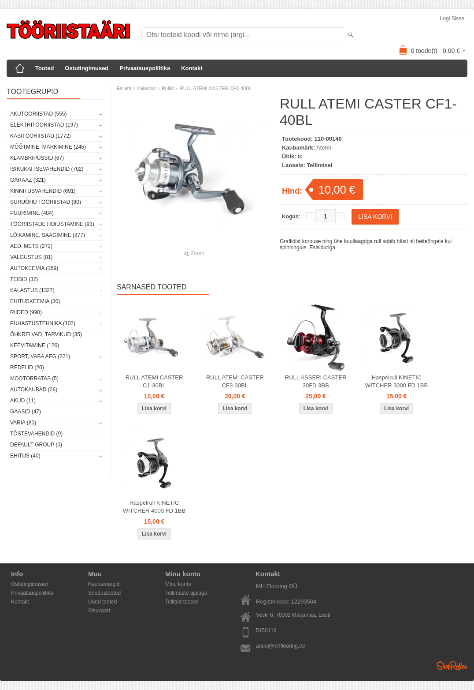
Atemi (323, 147)
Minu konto (178, 584)
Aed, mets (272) (31, 246)
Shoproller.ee (452, 665)
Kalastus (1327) (32, 290)
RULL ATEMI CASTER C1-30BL (154, 381)
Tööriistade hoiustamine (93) (52, 224)
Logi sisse (452, 18)
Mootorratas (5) (34, 378)
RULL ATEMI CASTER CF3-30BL (235, 381)
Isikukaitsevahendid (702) (47, 169)
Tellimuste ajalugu (186, 593)
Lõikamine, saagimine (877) (47, 235)
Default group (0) (36, 445)
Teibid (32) (24, 279)
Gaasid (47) (25, 412)
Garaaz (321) (28, 180)
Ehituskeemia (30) (35, 301)
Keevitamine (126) (34, 345)
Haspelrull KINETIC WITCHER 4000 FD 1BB (154, 506)
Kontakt (191, 68)
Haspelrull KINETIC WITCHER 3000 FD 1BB (396, 381)
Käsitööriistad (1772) (40, 136)
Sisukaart (99, 611)
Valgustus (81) (31, 257)
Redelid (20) (27, 367)
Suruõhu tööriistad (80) (45, 202)
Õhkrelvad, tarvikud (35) (46, 334)
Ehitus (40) (25, 456)
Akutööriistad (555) (38, 114)
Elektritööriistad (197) (44, 125)
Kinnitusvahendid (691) (42, 191)
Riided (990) (26, 312)
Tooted (44, 68)
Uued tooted (102, 602)
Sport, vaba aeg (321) (40, 356)
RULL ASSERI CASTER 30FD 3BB (316, 381)
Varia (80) (23, 423)
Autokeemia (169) (34, 268)
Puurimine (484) (32, 213)
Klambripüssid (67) (37, 158)
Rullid (168, 88)
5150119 (266, 630)
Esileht (124, 88)
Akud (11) (23, 401)
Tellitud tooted (181, 602)
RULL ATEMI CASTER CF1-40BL (216, 88)
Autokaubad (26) (33, 389)
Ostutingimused (86, 68)
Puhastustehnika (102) (42, 323)
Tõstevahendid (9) (36, 434)
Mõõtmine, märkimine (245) (48, 147)
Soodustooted (104, 593)
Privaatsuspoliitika (144, 68)
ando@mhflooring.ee (280, 646)
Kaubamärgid (103, 584)
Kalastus (146, 88)
